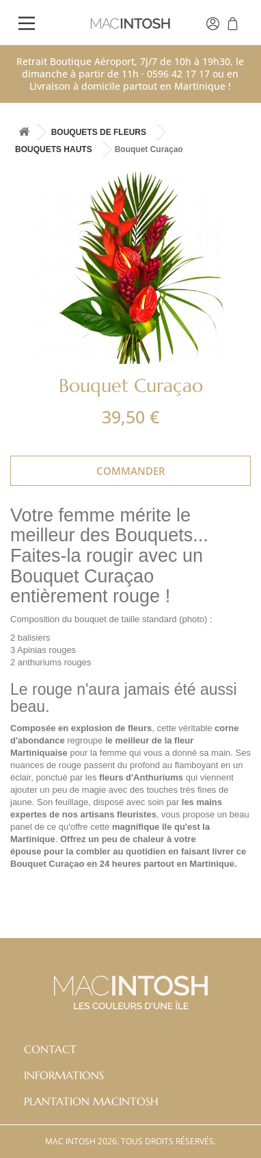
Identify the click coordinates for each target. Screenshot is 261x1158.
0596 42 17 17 (178, 73)
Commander (130, 471)
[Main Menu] (26, 25)
